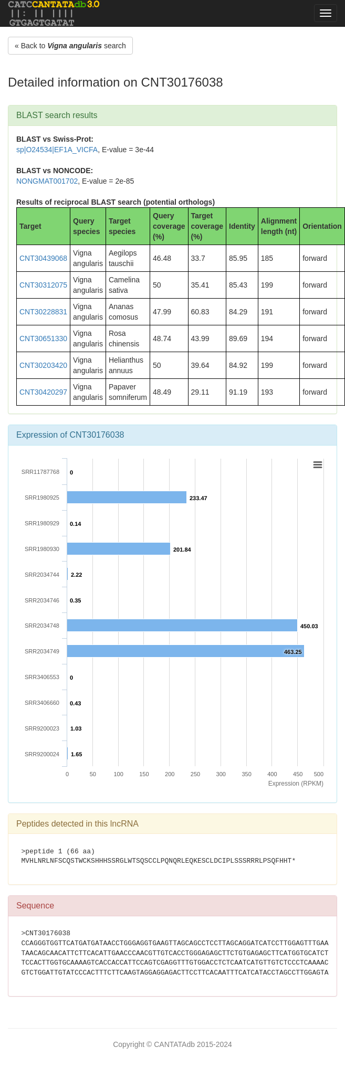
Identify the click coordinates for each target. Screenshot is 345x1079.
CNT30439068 (43, 258)
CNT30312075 (43, 285)
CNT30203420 (43, 365)
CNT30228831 (43, 312)
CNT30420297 (43, 392)
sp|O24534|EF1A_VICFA (57, 149)
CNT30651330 (43, 338)
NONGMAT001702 (47, 181)
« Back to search (70, 45)
